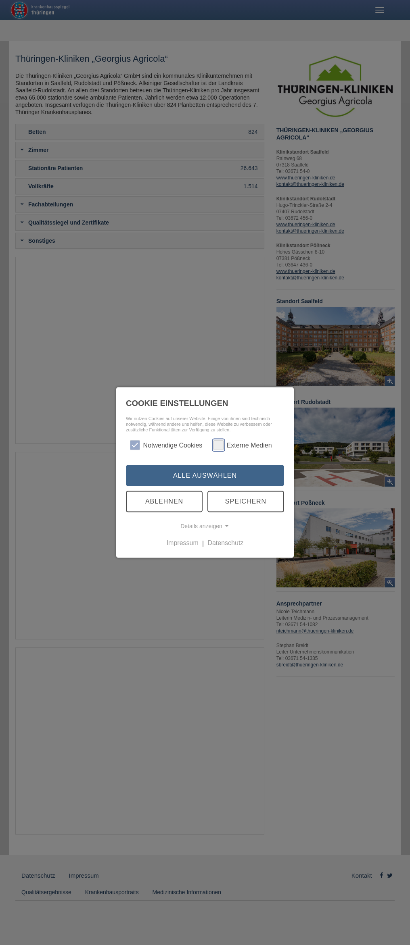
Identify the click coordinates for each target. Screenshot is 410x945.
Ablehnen (164, 501)
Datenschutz (225, 542)
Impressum (183, 542)
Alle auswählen (205, 475)
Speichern (245, 501)
